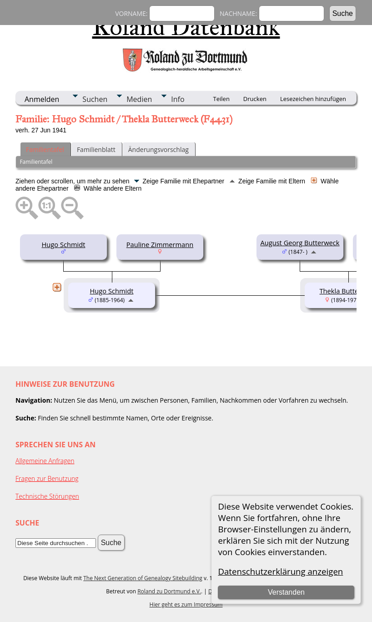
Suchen (94, 99)
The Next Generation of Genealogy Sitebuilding (142, 578)
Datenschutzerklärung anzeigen (280, 571)
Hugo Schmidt (63, 244)
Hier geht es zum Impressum (186, 604)
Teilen (221, 99)
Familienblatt (96, 149)
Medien (139, 99)
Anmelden (42, 99)
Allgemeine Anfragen (45, 460)
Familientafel (45, 149)
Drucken (254, 99)
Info (177, 99)
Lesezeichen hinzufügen (313, 99)
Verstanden (286, 592)
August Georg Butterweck (299, 242)
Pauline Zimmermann (160, 244)
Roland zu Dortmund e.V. (169, 591)
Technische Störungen (47, 496)
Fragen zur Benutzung (47, 478)
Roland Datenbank (186, 27)
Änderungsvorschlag (158, 149)
